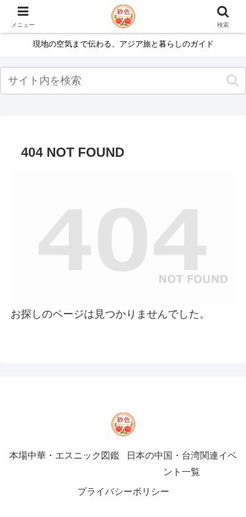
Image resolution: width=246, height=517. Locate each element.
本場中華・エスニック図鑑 (64, 455)
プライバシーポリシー (123, 491)
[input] (123, 80)
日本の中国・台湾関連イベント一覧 (182, 463)
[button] (232, 80)
